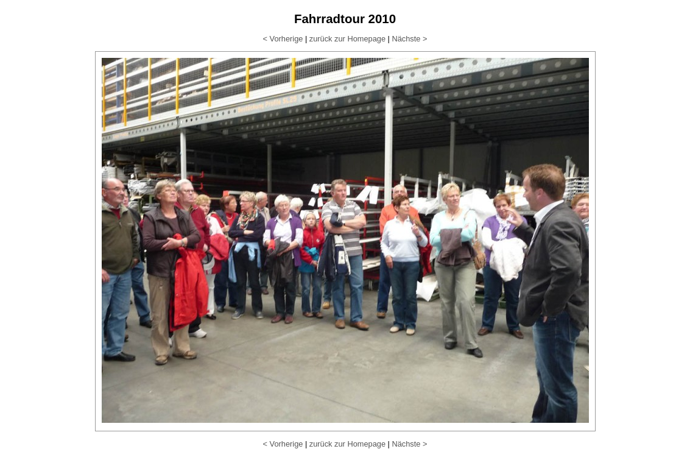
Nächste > (409, 38)
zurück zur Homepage (347, 38)
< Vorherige (283, 38)
